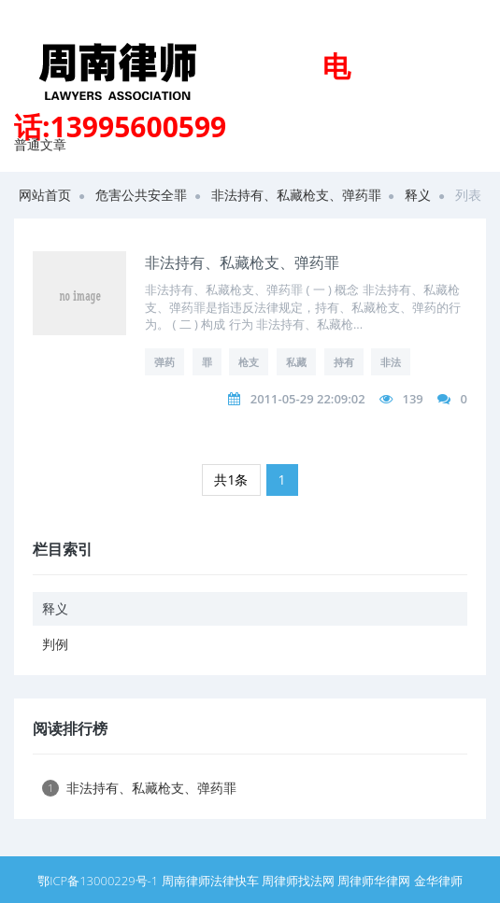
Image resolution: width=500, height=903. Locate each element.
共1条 (231, 479)
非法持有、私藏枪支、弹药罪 (296, 195)
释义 (418, 195)
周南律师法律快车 (210, 880)
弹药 (164, 362)
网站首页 (45, 195)
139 (412, 398)
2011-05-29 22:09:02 (307, 398)
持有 (344, 362)
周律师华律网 (373, 880)
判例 (55, 644)
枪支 (248, 362)
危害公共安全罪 (141, 195)
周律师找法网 (298, 880)
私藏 (296, 362)
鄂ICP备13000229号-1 (97, 880)
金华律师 (438, 880)
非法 (390, 362)
